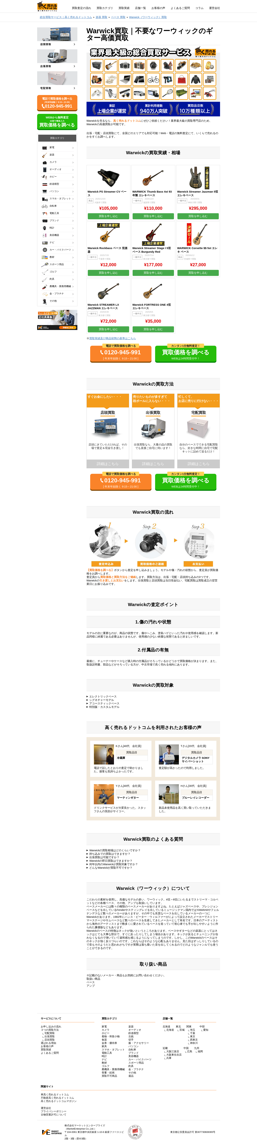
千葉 (192, 1033)
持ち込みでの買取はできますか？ (109, 853)
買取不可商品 (109, 1075)
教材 (52, 257)
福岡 (200, 1051)
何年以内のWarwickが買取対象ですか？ (113, 864)
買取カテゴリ (105, 8)
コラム (199, 8)
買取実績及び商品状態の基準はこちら (112, 338)
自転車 (53, 205)
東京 (192, 1036)
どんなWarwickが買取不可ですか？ (110, 867)
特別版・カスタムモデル (104, 706)
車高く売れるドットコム (55, 1094)
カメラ (53, 162)
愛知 (205, 1029)
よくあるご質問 (180, 8)
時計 (52, 227)
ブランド (54, 220)
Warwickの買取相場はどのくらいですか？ (115, 850)
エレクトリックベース (103, 696)
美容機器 (54, 235)
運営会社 (214, 8)
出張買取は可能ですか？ (104, 857)
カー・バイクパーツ (60, 249)
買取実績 (124, 8)
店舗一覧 (140, 8)
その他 (53, 300)
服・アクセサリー (138, 1042)
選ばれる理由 (48, 1042)
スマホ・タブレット (60, 198)
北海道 (170, 1029)
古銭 (131, 1036)
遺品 (131, 1075)
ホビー (53, 176)
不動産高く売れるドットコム (57, 1097)
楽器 (52, 154)
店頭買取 (49, 1039)
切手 (131, 1039)
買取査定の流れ (81, 8)
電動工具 (54, 213)
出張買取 (49, 1036)
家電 (52, 147)
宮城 (182, 1029)
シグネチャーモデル (101, 699)
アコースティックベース (104, 703)
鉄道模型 (54, 184)
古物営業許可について (53, 1114)
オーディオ (55, 169)
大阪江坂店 (172, 1051)
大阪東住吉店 (174, 1054)
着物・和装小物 (111, 1036)
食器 (104, 1039)
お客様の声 (158, 8)
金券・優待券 (109, 1042)
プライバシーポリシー (53, 1111)
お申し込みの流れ (51, 1026)
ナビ (52, 242)
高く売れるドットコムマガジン (59, 1101)
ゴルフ (53, 271)
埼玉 (192, 1029)
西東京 (194, 1039)
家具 (104, 1046)
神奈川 (194, 1042)
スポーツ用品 (57, 264)
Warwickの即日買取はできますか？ (110, 860)
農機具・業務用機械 (60, 286)
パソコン (54, 191)
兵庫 (168, 1057)
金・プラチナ (57, 293)
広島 (189, 1051)
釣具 (52, 279)
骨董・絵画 (108, 1072)
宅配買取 (49, 1033)
